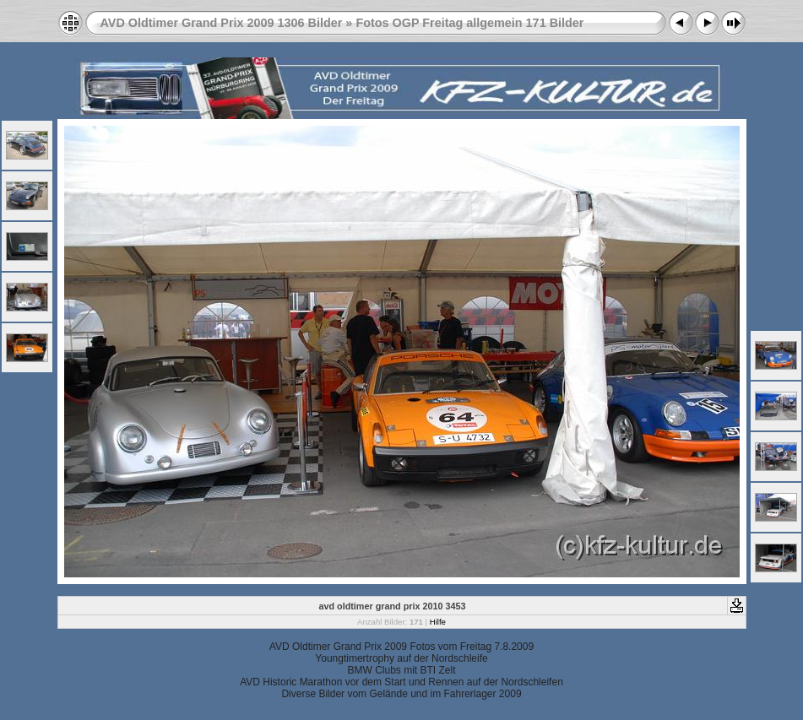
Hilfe (438, 621)
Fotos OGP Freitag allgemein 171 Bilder (469, 23)
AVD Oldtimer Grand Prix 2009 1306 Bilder (221, 23)
